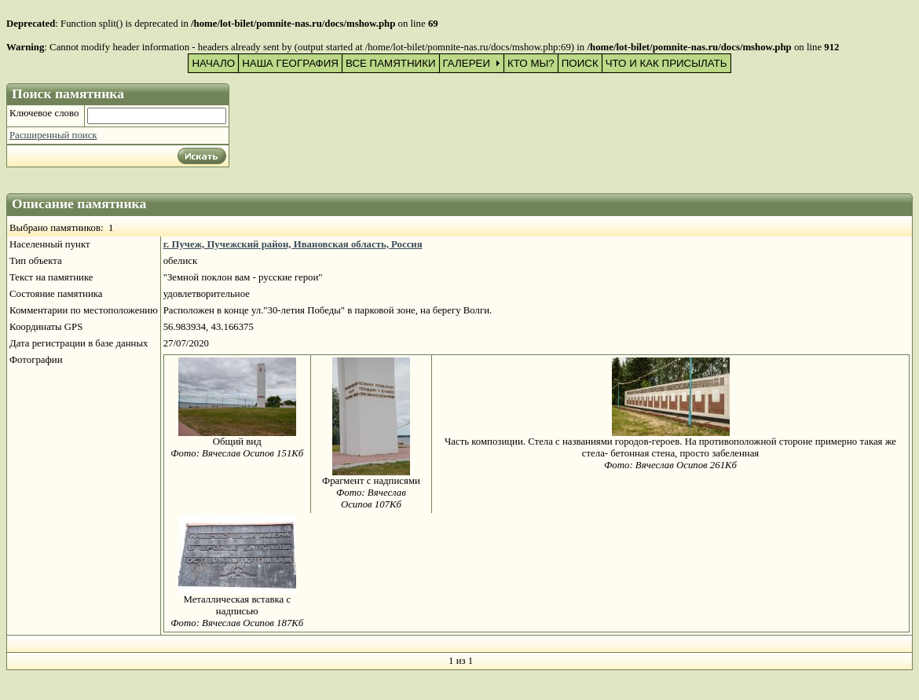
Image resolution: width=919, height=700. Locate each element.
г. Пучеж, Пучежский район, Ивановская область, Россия (293, 244)
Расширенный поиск (53, 135)
